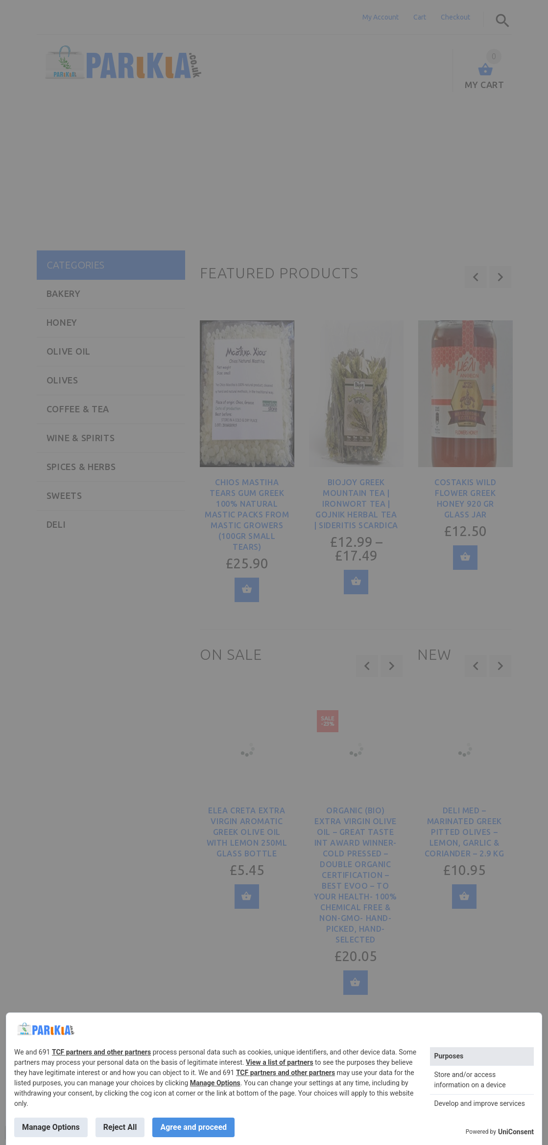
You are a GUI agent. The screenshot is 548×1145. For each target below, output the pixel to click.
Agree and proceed (193, 1127)
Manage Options (215, 1083)
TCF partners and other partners (101, 1052)
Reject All (120, 1127)
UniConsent (516, 1132)
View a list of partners (279, 1062)
